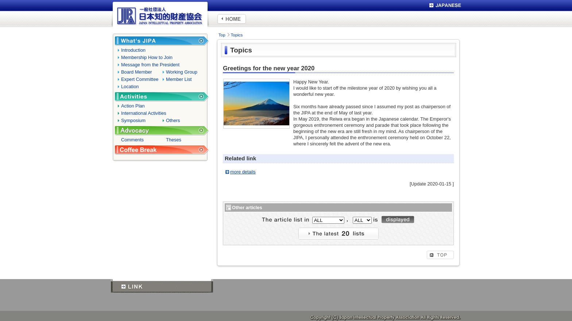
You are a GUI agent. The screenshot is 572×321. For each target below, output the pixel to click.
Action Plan (133, 106)
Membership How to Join (147, 57)
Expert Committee (139, 79)
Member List (179, 79)
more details (243, 172)
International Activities (143, 113)
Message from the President (150, 64)
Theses (173, 139)
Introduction (133, 50)
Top (222, 35)
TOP (440, 255)
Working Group (181, 72)
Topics (237, 35)
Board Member (136, 72)
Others (173, 120)
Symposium (133, 120)
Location (130, 86)
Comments (132, 139)
